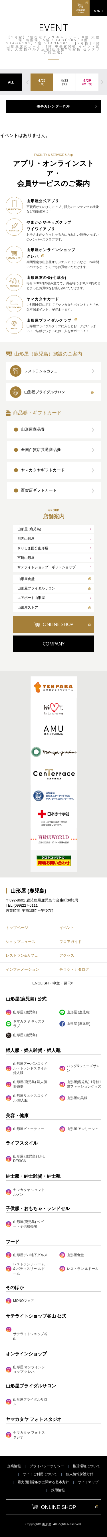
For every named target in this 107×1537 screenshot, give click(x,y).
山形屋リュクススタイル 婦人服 (26, 1098)
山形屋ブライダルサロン (44, 392)
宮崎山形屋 (26, 558)
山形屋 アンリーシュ (78, 1129)
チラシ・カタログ (74, 969)
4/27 (42, 82)
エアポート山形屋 (31, 598)
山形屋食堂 (26, 579)
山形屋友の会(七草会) (46, 277)
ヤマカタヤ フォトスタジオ (25, 1435)
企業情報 (14, 1466)
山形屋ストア (27, 607)
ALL (11, 82)
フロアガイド (70, 942)
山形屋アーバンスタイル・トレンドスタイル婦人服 (26, 1068)
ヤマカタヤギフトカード (43, 470)
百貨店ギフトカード (39, 490)
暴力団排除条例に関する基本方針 (43, 1482)
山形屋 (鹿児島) (29, 529)
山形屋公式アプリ (43, 201)
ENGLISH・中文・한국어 (53, 983)
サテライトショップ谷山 (30, 1336)
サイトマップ (88, 1482)
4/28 (64, 82)
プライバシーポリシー (47, 1466)
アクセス (66, 955)
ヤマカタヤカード (43, 299)
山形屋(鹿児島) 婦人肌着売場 (26, 1084)
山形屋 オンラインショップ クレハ (25, 1369)
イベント (66, 928)
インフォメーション (22, 969)
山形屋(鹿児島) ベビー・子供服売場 (25, 1224)
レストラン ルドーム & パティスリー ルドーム (25, 1268)
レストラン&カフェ (22, 955)
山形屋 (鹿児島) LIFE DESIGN (25, 1158)
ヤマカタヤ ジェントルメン (25, 1192)
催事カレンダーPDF (54, 106)
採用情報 (58, 1490)
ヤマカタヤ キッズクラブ (25, 1023)
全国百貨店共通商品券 (41, 449)
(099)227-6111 (25, 905)
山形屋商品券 (33, 429)
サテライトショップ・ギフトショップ (46, 567)
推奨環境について (86, 1466)
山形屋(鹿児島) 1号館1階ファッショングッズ (80, 1084)
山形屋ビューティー (25, 1129)
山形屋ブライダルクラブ (49, 320)
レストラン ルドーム (78, 1268)
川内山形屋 (26, 539)
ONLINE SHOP (58, 624)
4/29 (87, 82)
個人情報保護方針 (79, 1474)
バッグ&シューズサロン (79, 1068)
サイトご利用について (40, 1474)
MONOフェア (20, 1301)
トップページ (17, 928)
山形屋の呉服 (73, 1098)
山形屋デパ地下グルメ (26, 1255)
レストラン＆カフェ (41, 371)
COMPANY (53, 644)
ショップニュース (20, 942)
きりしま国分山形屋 (32, 548)
